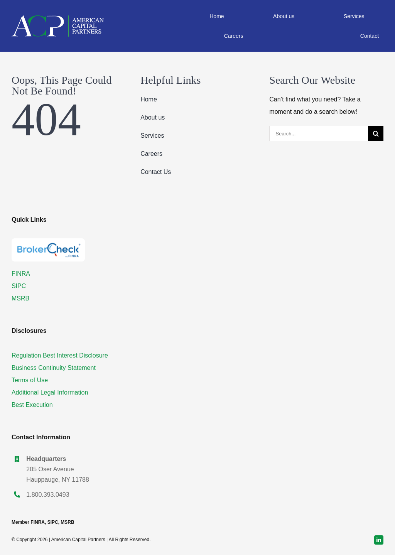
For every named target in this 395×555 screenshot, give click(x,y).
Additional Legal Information (50, 392)
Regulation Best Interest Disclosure (60, 355)
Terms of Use (30, 380)
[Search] (375, 133)
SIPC (19, 286)
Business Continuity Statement (54, 367)
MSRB (20, 298)
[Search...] (318, 133)
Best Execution (32, 404)
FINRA (21, 273)
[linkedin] (378, 540)
